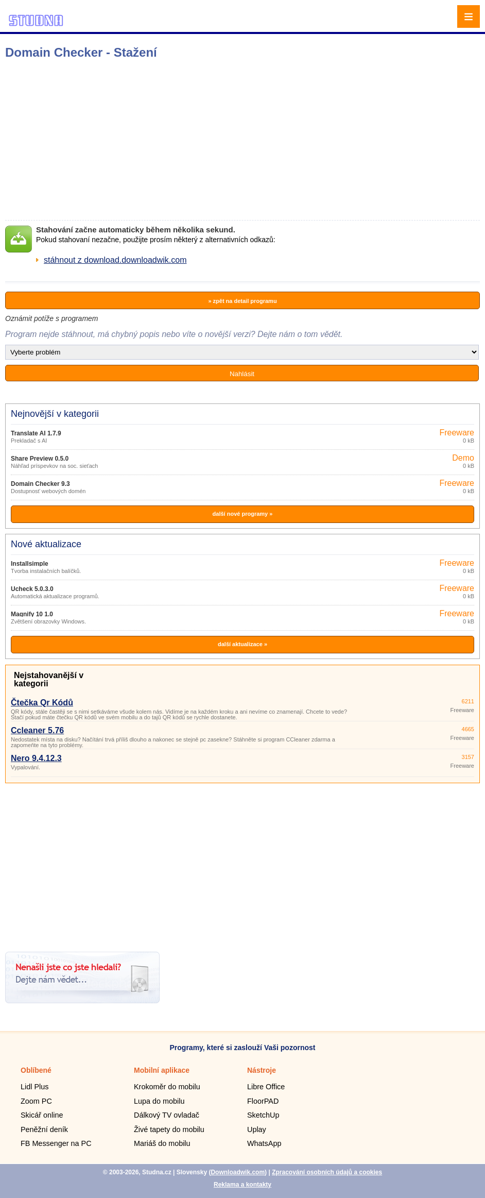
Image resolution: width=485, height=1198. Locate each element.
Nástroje (261, 1070)
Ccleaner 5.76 (37, 730)
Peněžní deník (44, 1129)
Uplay (256, 1129)
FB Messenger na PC (56, 1143)
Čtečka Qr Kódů (42, 702)
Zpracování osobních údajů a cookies (327, 1172)
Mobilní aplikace (161, 1070)
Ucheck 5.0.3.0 (32, 589)
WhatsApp (264, 1143)
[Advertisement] (162, 140)
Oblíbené (36, 1070)
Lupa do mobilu (159, 1101)
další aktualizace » (242, 644)
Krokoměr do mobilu (167, 1087)
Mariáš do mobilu (162, 1143)
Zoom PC (36, 1101)
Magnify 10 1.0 (32, 614)
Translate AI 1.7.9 (36, 433)
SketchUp (263, 1115)
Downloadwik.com (238, 1172)
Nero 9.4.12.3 (36, 758)
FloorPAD (263, 1101)
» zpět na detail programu (242, 301)
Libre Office (266, 1087)
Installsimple (29, 563)
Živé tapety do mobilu (169, 1129)
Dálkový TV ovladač (166, 1115)
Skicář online (42, 1115)
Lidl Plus (34, 1087)
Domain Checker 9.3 (40, 483)
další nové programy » (243, 514)
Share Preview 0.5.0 (39, 458)
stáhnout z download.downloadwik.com (115, 260)
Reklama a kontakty (242, 1184)
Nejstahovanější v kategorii (48, 679)
